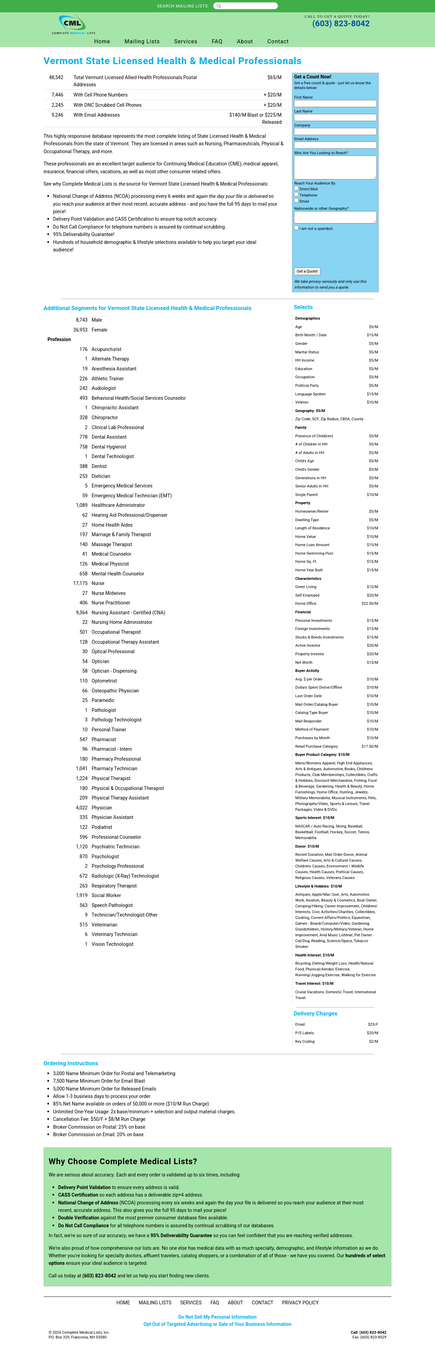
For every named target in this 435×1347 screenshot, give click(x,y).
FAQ (217, 42)
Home (102, 42)
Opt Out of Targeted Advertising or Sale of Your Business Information (217, 1324)
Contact (278, 42)
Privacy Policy (300, 1302)
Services (185, 42)
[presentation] (346, 249)
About (245, 42)
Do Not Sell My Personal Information (217, 1317)
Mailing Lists (142, 42)
